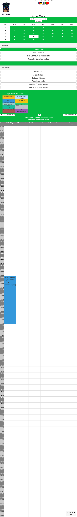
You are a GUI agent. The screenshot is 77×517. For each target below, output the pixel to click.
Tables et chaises (22, 123)
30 (33, 40)
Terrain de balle (47, 123)
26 (62, 37)
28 (14, 40)
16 (33, 34)
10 (43, 30)
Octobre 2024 (38, 19)
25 (53, 37)
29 (24, 40)
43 (5, 37)
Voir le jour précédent (8, 114)
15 (24, 34)
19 (62, 34)
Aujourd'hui (38, 21)
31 (43, 40)
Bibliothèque (10, 123)
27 (72, 37)
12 (62, 30)
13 (72, 30)
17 (43, 34)
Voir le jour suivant (69, 114)
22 (24, 37)
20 (72, 34)
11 (53, 30)
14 (14, 34)
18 (53, 34)
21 (14, 37)
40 (5, 27)
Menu (38, 16)
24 (43, 37)
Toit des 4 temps (34, 123)
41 (5, 30)
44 (5, 40)
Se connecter (44, 5)
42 (5, 34)
